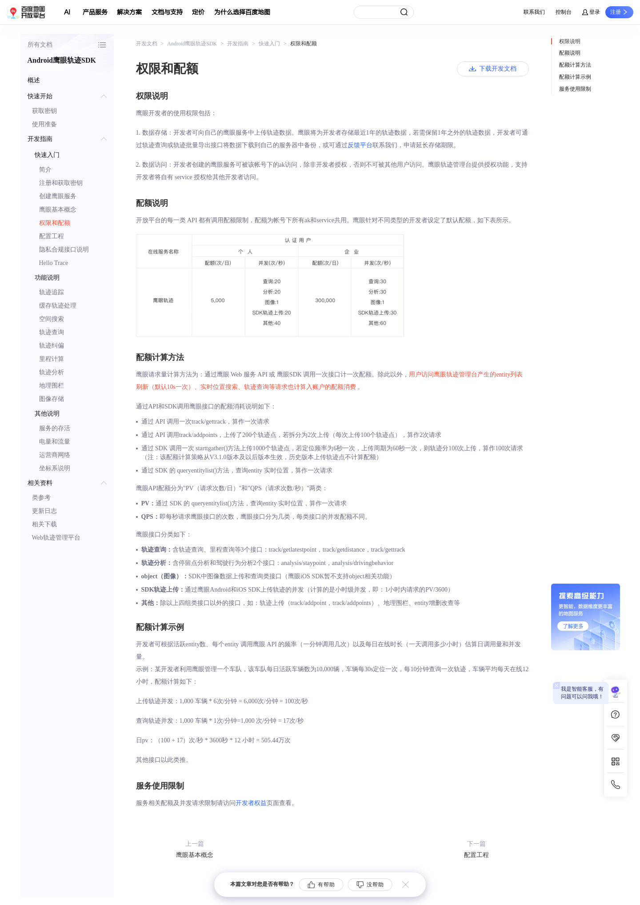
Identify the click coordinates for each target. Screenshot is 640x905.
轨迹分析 (51, 372)
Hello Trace (53, 263)
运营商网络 (54, 455)
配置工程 (51, 236)
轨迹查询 (51, 332)
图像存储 (51, 399)
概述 (34, 80)
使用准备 (44, 124)
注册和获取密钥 (61, 183)
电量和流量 (54, 441)
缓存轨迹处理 (57, 305)
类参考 (41, 497)
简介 (45, 169)
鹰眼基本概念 (57, 209)
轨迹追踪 (51, 292)
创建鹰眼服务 (57, 196)
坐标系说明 (54, 468)
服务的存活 (54, 428)
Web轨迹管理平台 (56, 537)
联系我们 (534, 12)
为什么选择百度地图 (242, 12)
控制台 (564, 12)
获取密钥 (44, 111)
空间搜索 (51, 319)
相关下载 (44, 524)
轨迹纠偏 (51, 345)
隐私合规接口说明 (64, 249)
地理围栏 (51, 385)
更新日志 (44, 511)
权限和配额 (54, 223)
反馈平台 (360, 145)
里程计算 (51, 359)
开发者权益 (251, 803)
